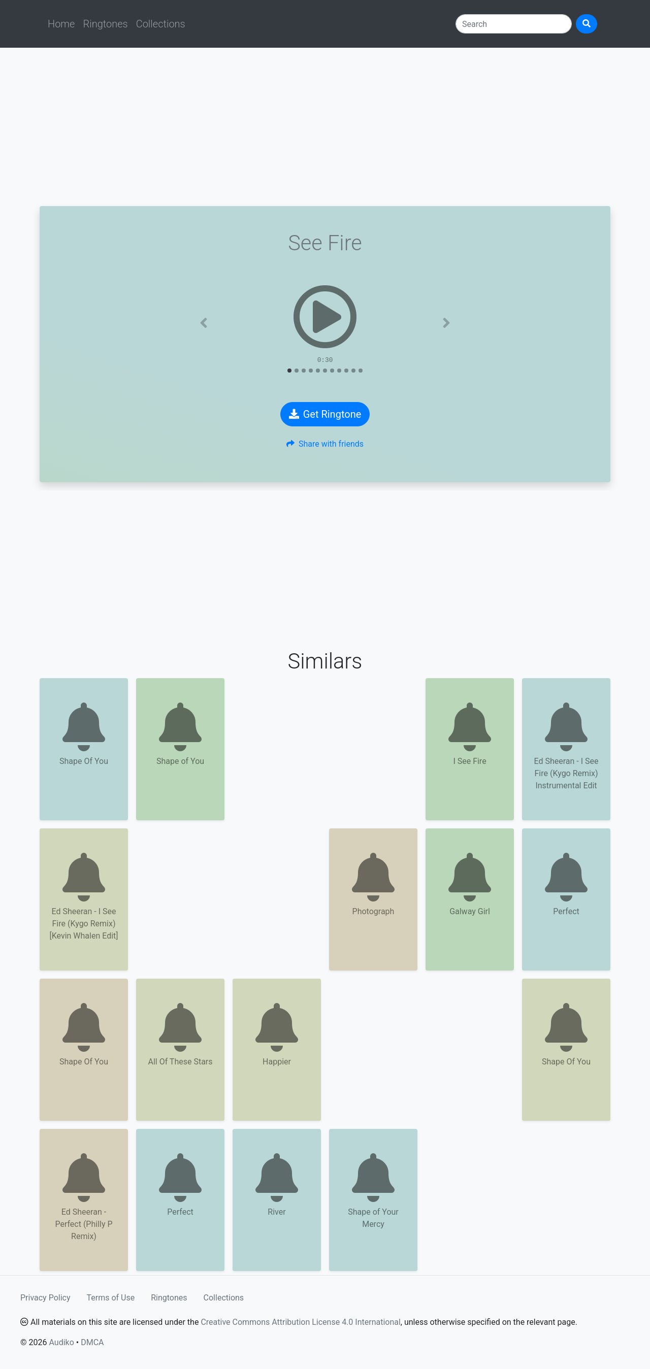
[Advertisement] (325, 127)
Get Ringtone (325, 414)
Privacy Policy (45, 1298)
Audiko (61, 1342)
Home (61, 24)
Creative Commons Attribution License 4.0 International (300, 1322)
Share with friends (325, 444)
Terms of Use (111, 1298)
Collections (160, 24)
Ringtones (105, 24)
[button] (203, 323)
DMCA (92, 1342)
